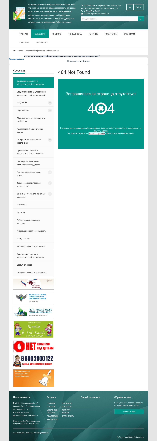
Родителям (111, 34)
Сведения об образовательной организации (42, 51)
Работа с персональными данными (28, 221)
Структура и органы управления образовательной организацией (31, 93)
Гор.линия (41, 43)
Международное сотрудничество (31, 246)
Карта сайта (68, 416)
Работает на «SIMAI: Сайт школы (130, 437)
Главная (23, 34)
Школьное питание (52, 411)
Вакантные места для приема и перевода (31, 195)
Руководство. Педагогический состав (30, 130)
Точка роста (75, 34)
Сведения (40, 34)
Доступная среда (24, 238)
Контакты (67, 407)
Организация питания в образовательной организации (30, 152)
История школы (66, 411)
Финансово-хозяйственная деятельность (29, 184)
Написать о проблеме (78, 61)
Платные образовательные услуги (29, 173)
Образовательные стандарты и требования (31, 119)
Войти (138, 7)
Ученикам (129, 34)
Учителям (24, 43)
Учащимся (52, 419)
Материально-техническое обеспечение (29, 141)
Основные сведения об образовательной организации (30, 82)
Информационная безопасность (31, 231)
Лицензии (21, 212)
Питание (93, 34)
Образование (23, 110)
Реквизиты (21, 205)
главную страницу (97, 133)
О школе (56, 34)
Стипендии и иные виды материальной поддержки (28, 163)
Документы (22, 103)
